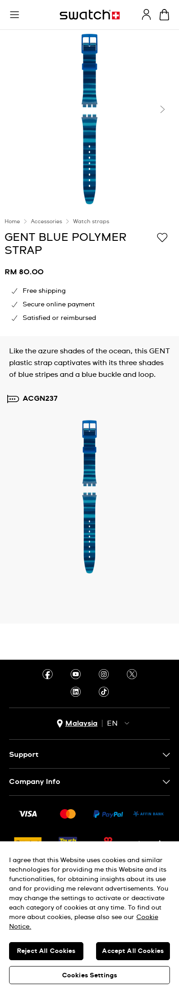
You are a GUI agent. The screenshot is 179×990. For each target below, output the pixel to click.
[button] (14, 14)
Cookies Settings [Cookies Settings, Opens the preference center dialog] (89, 975)
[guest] (146, 14)
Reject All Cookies (46, 951)
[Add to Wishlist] (162, 236)
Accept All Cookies (133, 951)
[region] (89, 915)
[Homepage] (90, 14)
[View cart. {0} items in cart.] (164, 14)
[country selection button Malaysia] (77, 723)
